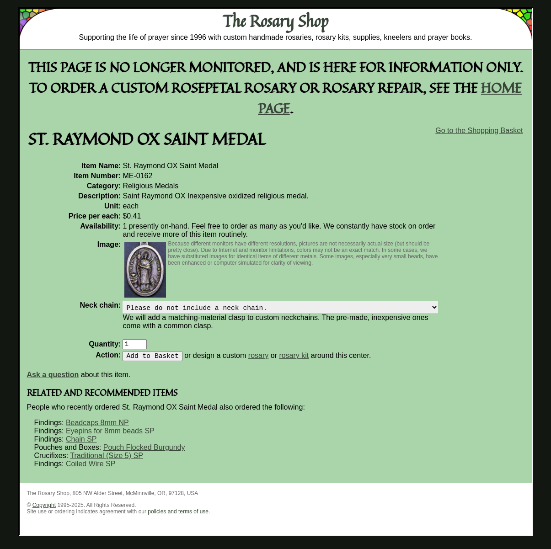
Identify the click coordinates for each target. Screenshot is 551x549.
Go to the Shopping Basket (479, 130)
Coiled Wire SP (90, 469)
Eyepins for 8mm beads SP (110, 436)
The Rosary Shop (275, 21)
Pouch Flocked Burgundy (144, 453)
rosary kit (294, 361)
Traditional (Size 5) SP (106, 461)
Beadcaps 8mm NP (97, 428)
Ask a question (53, 380)
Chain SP (81, 444)
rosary (258, 361)
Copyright (44, 510)
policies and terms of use (178, 517)
